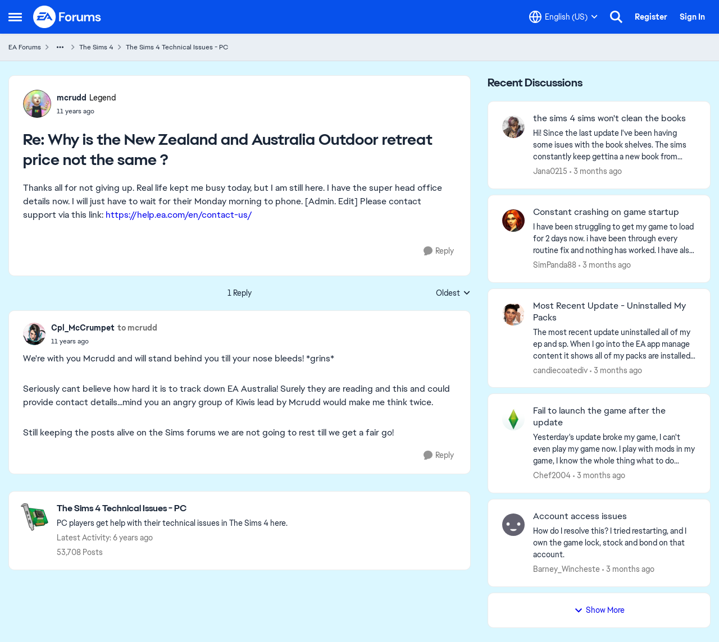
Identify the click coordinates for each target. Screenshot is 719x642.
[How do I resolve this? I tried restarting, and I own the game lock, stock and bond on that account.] (614, 543)
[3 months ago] (596, 171)
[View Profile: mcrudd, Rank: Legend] (37, 104)
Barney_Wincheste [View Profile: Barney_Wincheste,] (566, 569)
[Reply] (438, 251)
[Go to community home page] (67, 17)
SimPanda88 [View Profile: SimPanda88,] (554, 265)
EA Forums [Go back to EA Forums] (24, 47)
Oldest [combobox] (453, 293)
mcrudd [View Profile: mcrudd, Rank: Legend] (72, 98)
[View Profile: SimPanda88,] (513, 220)
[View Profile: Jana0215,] (513, 127)
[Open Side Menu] (15, 16)
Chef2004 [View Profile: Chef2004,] (552, 475)
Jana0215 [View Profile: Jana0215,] (550, 171)
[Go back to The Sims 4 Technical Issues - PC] (172, 509)
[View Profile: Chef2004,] (513, 419)
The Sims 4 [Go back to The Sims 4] (96, 47)
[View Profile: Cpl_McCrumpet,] (34, 334)
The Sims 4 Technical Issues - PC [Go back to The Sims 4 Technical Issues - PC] (177, 47)
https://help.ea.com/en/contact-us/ (179, 215)
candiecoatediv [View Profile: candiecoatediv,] (560, 370)
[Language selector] (563, 17)
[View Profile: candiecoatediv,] (513, 314)
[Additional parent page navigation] (60, 47)
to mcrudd (137, 328)
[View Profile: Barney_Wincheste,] (513, 524)
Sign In (692, 17)
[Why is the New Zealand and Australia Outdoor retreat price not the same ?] (86, 111)
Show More (599, 610)
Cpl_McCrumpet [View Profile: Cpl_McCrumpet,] (83, 328)
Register (651, 17)
